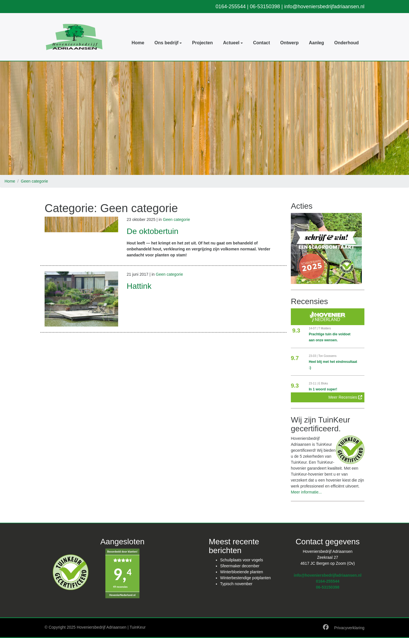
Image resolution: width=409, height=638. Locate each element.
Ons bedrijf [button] (166, 42)
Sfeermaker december (240, 566)
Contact (261, 42)
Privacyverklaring (349, 628)
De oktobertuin (152, 231)
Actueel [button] (231, 42)
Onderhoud (346, 42)
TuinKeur (137, 627)
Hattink (139, 286)
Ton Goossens (327, 355)
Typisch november (236, 583)
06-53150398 (265, 6)
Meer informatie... (306, 492)
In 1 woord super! (323, 389)
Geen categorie (34, 181)
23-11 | (313, 383)
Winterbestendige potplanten (245, 578)
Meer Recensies (345, 397)
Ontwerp (289, 42)
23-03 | (313, 355)
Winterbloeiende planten (241, 572)
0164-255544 (231, 6)
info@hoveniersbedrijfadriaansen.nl (324, 6)
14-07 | (313, 328)
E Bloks (323, 383)
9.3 (296, 330)
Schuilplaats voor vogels (241, 560)
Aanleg (316, 42)
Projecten (202, 42)
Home (138, 42)
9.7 (295, 358)
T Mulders (324, 328)
